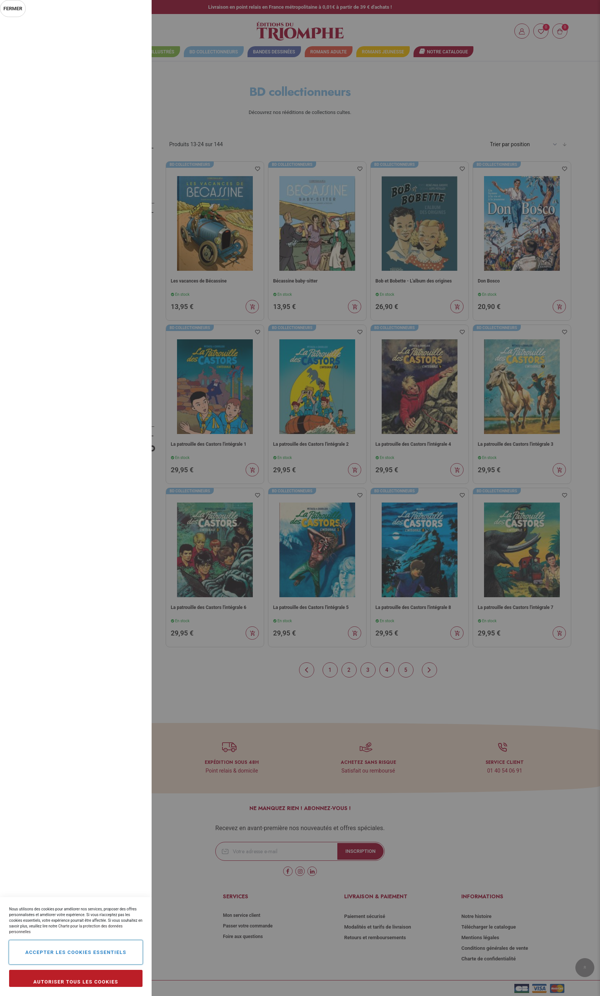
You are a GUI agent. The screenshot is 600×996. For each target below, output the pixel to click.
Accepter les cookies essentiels (76, 952)
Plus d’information (120, 89)
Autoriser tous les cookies (75, 982)
